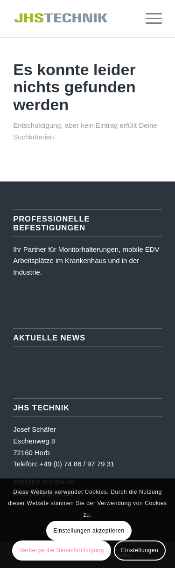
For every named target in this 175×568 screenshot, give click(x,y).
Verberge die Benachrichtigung (62, 550)
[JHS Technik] (72, 18)
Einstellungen (140, 550)
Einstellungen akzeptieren (88, 530)
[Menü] (149, 18)
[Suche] (127, 18)
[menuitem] (127, 18)
